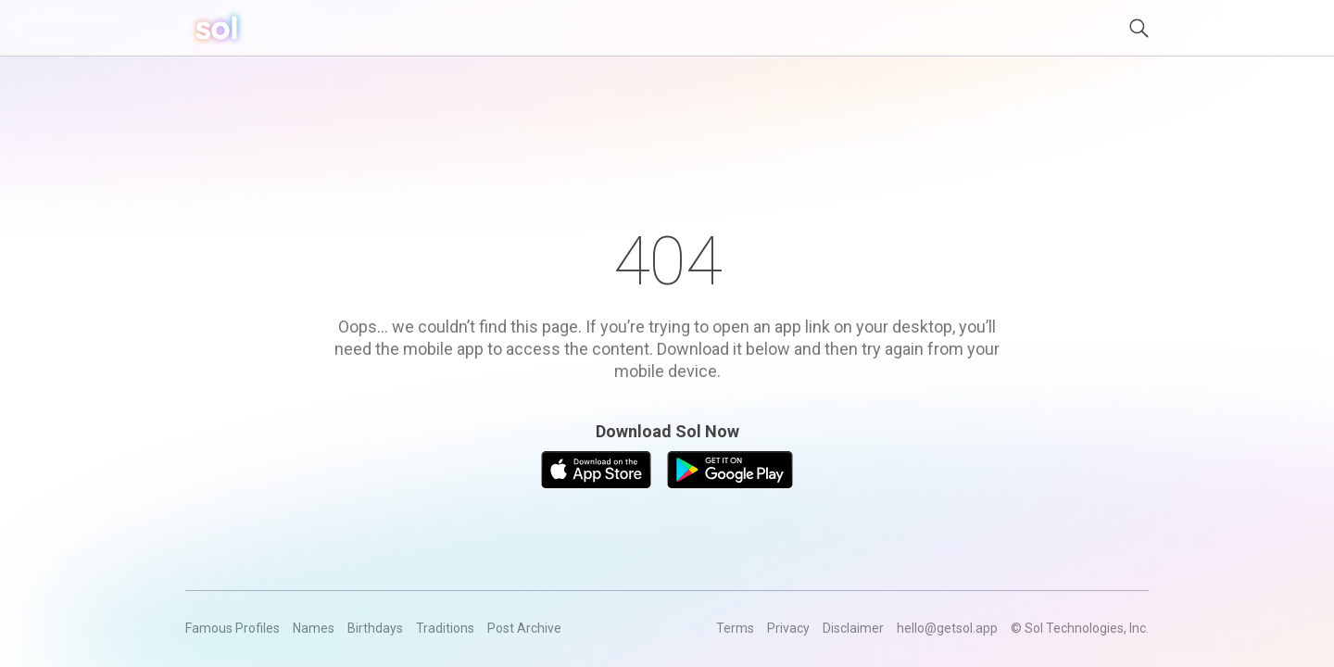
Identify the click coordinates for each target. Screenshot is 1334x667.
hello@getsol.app (947, 628)
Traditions (445, 628)
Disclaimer (853, 628)
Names (313, 628)
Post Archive (524, 628)
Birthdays (375, 628)
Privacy (788, 628)
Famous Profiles (232, 628)
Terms (735, 628)
